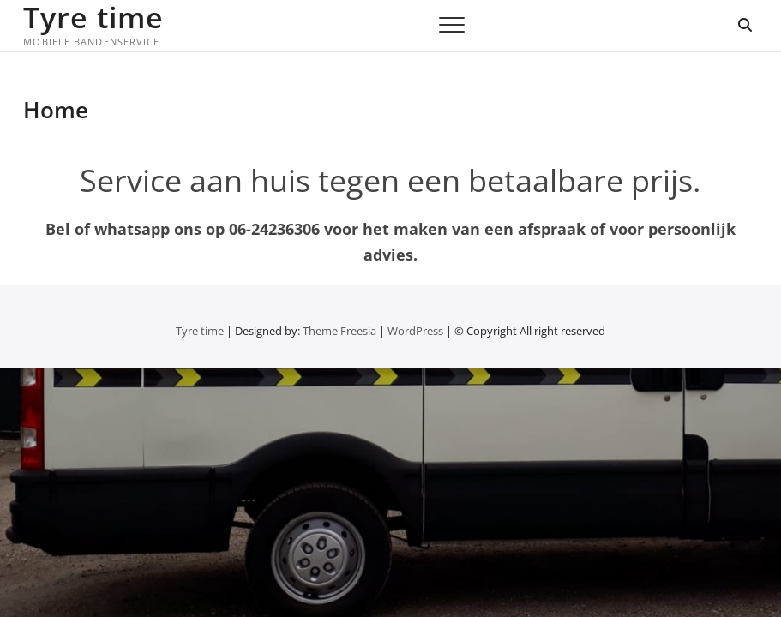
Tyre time (93, 17)
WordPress (415, 330)
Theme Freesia (339, 330)
